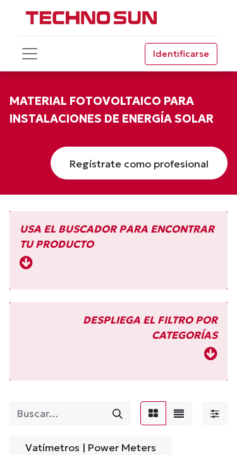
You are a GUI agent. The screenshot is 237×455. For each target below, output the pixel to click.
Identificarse (181, 53)
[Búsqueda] (117, 413)
